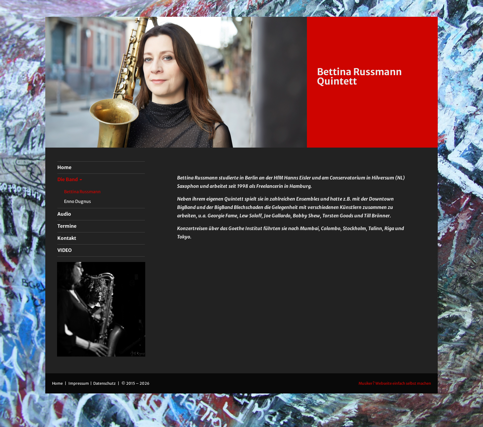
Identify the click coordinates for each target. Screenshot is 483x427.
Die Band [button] (69, 179)
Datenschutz (104, 383)
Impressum (79, 383)
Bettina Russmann (82, 191)
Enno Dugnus (77, 201)
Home (57, 383)
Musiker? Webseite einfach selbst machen (395, 383)
